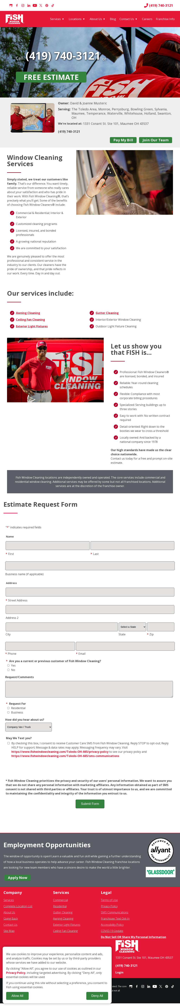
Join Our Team (156, 140)
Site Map (9, 933)
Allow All (17, 996)
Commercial (60, 903)
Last (95, 554)
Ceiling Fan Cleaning (30, 320)
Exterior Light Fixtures (32, 326)
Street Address (16, 600)
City (8, 634)
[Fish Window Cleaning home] (16, 19)
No (11, 670)
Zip (150, 634)
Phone (10, 654)
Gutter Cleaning (107, 313)
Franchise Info (165, 19)
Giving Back (11, 921)
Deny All (97, 996)
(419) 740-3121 (158, 5)
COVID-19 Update (112, 933)
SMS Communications (114, 915)
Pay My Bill (123, 140)
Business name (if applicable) (24, 574)
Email (80, 654)
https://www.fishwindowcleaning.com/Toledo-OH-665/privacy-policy (59, 754)
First (10, 554)
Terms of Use (109, 903)
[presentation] (90, 771)
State (122, 634)
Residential (16, 711)
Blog (113, 19)
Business (15, 715)
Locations (75, 19)
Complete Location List (18, 909)
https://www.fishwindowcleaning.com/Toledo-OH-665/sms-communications (65, 758)
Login (119, 975)
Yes (11, 665)
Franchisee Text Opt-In (115, 921)
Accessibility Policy (112, 927)
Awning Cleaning (28, 313)
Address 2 (12, 618)
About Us (96, 19)
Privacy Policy (109, 909)
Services (55, 19)
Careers (147, 19)
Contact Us (127, 19)
